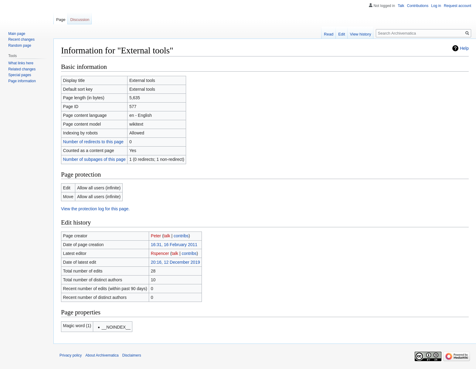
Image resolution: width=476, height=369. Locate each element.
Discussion (79, 19)
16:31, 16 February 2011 (174, 244)
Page (60, 19)
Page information (22, 81)
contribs (181, 235)
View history (360, 34)
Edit (341, 34)
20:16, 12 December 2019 (175, 262)
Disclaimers (131, 355)
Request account (457, 6)
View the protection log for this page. (95, 208)
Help (464, 48)
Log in (436, 6)
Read (328, 34)
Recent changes (21, 39)
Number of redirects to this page (93, 141)
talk (167, 235)
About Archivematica (101, 355)
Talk (401, 6)
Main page (16, 34)
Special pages (19, 75)
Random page (19, 45)
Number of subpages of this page (94, 159)
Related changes (22, 69)
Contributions (418, 6)
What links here (20, 63)
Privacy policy (70, 355)
